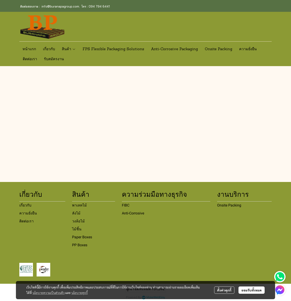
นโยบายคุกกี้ (79, 293)
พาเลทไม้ (79, 205)
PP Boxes (79, 245)
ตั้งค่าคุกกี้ (224, 290)
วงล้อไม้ (78, 221)
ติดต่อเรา (26, 221)
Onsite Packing (229, 205)
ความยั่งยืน (28, 213)
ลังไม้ (76, 213)
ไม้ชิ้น (76, 229)
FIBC (125, 205)
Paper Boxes (82, 237)
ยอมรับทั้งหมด (251, 290)
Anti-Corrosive (133, 213)
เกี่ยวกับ (25, 205)
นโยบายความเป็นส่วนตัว (49, 293)
